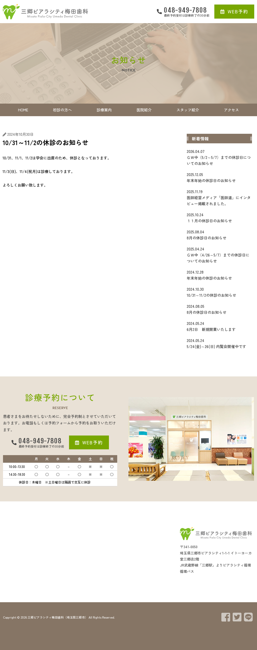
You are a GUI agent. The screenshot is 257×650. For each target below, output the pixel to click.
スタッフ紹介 (187, 109)
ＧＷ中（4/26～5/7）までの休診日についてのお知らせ (219, 255)
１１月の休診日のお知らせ (219, 217)
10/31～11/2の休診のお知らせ (219, 292)
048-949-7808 (185, 10)
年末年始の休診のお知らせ (219, 275)
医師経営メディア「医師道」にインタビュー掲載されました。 (219, 197)
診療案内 (104, 109)
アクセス (231, 109)
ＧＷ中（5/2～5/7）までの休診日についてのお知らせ (219, 157)
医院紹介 (144, 109)
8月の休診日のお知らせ (219, 234)
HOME (23, 109)
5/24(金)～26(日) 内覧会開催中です (219, 343)
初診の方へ (62, 109)
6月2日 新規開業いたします (219, 326)
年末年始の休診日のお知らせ (219, 177)
